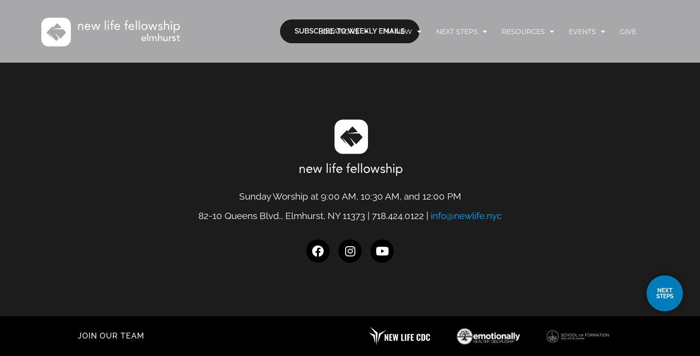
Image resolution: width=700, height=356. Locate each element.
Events (587, 31)
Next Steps (461, 31)
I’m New (402, 31)
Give (628, 31)
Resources (528, 31)
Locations (343, 31)
